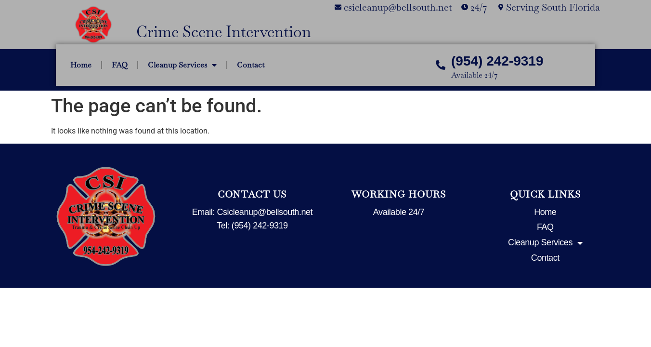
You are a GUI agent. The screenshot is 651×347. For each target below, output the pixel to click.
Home (80, 65)
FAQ (120, 65)
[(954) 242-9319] (440, 65)
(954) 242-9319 (497, 60)
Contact (250, 65)
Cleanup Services (182, 65)
